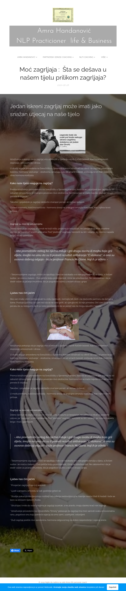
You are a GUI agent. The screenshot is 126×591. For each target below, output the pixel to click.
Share (15, 551)
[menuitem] (27, 57)
